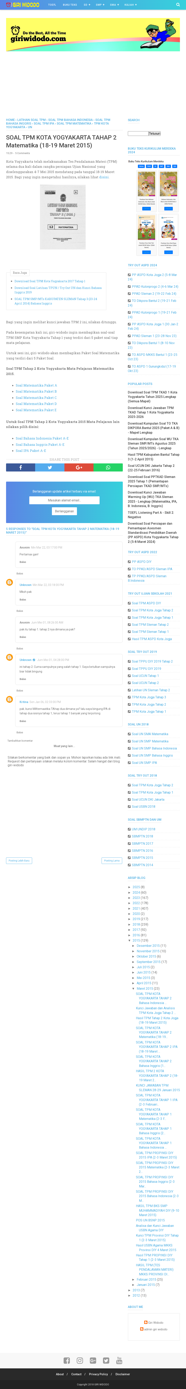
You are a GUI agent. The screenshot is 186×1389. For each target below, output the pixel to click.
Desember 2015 (149, 946)
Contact (76, 1374)
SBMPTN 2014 (142, 865)
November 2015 (148, 951)
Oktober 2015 (147, 956)
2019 (137, 919)
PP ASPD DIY (141, 562)
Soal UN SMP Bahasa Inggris (152, 755)
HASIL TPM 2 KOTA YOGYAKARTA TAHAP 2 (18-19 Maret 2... (157, 1075)
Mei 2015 (144, 978)
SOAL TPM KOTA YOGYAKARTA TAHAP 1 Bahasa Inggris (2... (154, 1128)
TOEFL (52, 4)
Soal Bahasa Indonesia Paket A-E (42, 438)
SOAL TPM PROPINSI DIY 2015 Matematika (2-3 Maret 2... (157, 1167)
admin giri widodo (155, 1329)
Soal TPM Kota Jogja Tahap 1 (152, 617)
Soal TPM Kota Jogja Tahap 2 (152, 610)
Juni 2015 (144, 972)
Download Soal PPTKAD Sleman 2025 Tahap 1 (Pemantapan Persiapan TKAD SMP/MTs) (151, 481)
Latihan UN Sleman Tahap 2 (151, 690)
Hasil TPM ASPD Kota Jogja (152, 639)
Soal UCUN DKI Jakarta (148, 799)
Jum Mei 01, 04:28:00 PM (53, 660)
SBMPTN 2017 (142, 844)
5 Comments (22, 153)
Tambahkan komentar (20, 740)
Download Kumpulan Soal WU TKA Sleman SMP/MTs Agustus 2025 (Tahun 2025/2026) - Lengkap (153, 443)
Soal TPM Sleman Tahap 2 (150, 625)
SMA (113, 4)
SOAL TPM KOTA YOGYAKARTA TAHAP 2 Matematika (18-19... (154, 1032)
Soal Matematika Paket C (36, 397)
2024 (137, 892)
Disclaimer (123, 1374)
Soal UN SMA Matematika (150, 734)
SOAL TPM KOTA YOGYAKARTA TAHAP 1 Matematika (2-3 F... (154, 1114)
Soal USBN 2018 (143, 807)
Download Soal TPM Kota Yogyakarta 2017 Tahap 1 (50, 281)
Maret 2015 (145, 988)
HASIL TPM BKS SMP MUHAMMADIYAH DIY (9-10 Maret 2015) (157, 1210)
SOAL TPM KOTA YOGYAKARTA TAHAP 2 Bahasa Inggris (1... (154, 1061)
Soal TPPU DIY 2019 (146, 669)
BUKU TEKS (70, 4)
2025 (137, 887)
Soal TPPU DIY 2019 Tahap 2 (152, 661)
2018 (137, 924)
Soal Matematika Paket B (36, 391)
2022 (137, 903)
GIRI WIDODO (101, 1384)
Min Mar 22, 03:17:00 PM (46, 547)
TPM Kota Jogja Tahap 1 (149, 712)
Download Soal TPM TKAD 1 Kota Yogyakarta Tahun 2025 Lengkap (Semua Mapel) (152, 396)
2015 (137, 940)
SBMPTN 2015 (142, 858)
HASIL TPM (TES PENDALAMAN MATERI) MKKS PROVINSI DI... (154, 1269)
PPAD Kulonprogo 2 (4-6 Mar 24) (155, 287)
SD (85, 4)
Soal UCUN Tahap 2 (145, 683)
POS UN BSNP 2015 (150, 1220)
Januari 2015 (146, 1285)
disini (104, 177)
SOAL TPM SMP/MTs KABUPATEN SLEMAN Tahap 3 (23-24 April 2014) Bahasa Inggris (56, 301)
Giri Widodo (155, 1323)
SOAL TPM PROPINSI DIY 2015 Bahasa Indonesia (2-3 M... (157, 1196)
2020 (137, 914)
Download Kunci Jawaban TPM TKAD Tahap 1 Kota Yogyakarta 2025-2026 (151, 412)
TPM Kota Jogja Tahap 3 (149, 697)
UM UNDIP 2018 (143, 829)
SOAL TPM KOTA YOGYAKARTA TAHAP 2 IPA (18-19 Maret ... (157, 1046)
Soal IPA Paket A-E (31, 450)
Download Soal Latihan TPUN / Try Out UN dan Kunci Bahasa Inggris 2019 (58, 290)
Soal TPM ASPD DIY (146, 603)
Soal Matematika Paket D (36, 404)
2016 (137, 935)
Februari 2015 (147, 1279)
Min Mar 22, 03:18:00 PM (48, 585)
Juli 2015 (144, 967)
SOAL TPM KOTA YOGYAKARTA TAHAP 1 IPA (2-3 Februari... (157, 1099)
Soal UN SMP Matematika (150, 741)
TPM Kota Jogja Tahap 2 (149, 704)
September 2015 (149, 962)
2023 (137, 898)
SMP (99, 4)
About (60, 1374)
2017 (137, 930)
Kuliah (129, 4)
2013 (137, 1290)
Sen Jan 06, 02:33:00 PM (45, 702)
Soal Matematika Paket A (36, 385)
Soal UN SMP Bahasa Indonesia (154, 748)
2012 (137, 1295)
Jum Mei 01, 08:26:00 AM (47, 622)
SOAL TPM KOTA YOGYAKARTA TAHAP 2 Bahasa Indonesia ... (154, 998)
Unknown (26, 585)
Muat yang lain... (64, 746)
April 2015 (144, 983)
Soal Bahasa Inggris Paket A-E (40, 444)
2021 (137, 908)
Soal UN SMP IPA (144, 763)
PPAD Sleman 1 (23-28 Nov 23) (154, 336)
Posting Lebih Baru (19, 860)
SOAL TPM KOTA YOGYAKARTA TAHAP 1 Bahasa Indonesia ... (154, 1143)
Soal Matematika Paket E (36, 410)
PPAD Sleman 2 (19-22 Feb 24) (154, 294)
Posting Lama (112, 860)
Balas (23, 561)
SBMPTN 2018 (142, 836)
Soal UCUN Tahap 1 (145, 676)
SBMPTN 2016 (142, 851)
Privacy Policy (98, 1374)
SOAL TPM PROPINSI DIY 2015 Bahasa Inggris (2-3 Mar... (155, 1181)
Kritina (24, 702)
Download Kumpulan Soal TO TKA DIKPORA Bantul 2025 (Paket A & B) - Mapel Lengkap (154, 428)
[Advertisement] (93, 81)
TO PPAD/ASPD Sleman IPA (152, 569)
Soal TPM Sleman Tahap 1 (150, 632)
